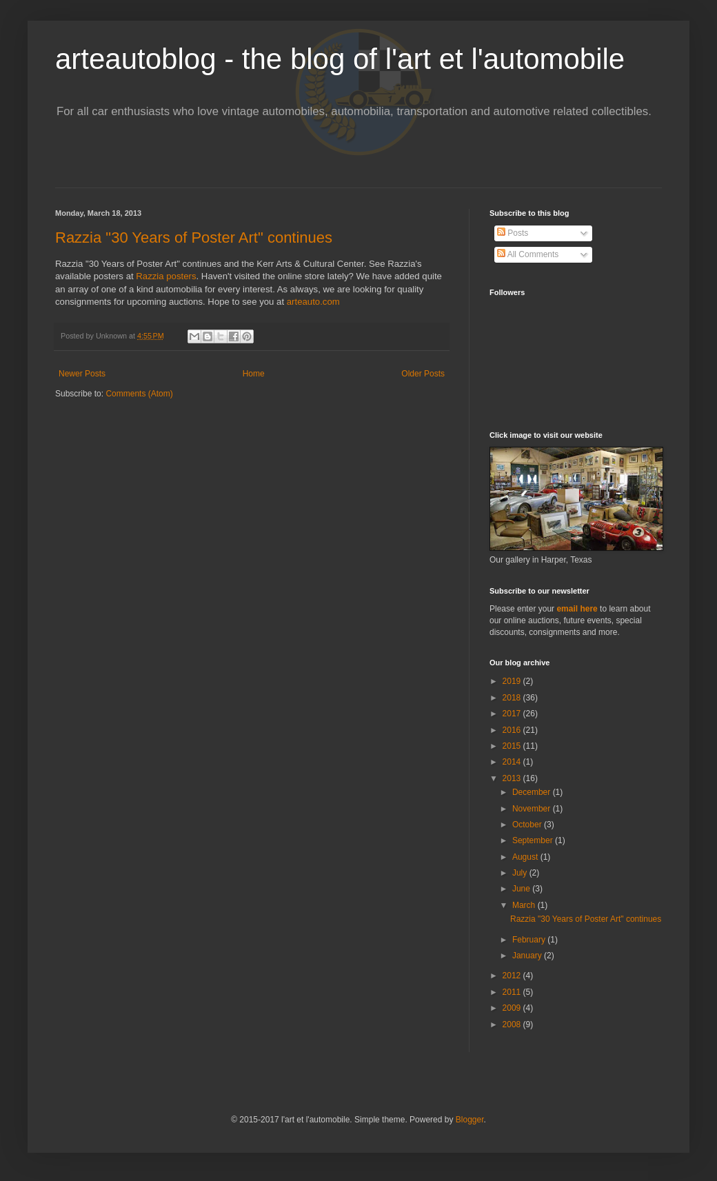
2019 (513, 681)
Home (254, 373)
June (522, 889)
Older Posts (423, 373)
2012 (513, 975)
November (532, 809)
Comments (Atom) (138, 393)
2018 (513, 698)
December (532, 792)
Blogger (470, 1119)
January (528, 955)
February (529, 940)
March (525, 905)
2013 (513, 778)
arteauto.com (313, 301)
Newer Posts (82, 373)
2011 (513, 992)
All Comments (527, 254)
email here (576, 609)
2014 (513, 762)
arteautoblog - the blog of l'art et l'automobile (340, 59)
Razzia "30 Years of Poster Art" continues (193, 237)
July (520, 873)
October (528, 824)
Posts (512, 233)
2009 (513, 1008)
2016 (513, 730)
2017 (513, 713)
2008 (513, 1024)
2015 (513, 746)
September (533, 840)
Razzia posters (166, 276)
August (526, 857)
